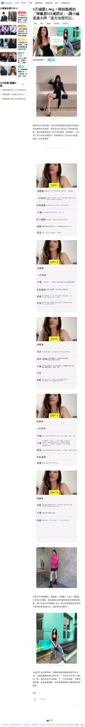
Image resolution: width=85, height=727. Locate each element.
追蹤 (51, 60)
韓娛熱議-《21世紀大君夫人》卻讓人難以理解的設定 (15, 94)
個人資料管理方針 (15, 725)
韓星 (30, 3)
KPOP (23, 3)
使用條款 (5, 725)
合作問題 (26, 725)
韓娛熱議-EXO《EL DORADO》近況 (15, 90)
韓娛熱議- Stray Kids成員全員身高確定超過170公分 (15, 99)
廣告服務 (34, 725)
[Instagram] (82, 725)
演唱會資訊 (65, 3)
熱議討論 (48, 3)
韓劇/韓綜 (38, 3)
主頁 (17, 3)
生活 (57, 3)
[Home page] (6, 3)
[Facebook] (77, 725)
